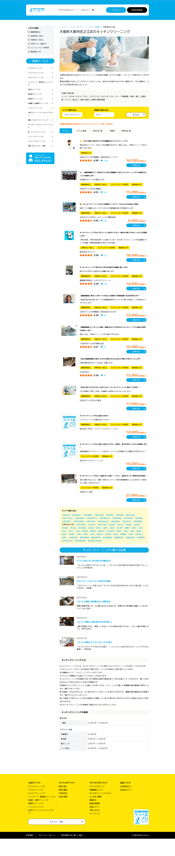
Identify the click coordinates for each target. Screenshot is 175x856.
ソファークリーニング (37, 144)
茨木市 (118, 545)
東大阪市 (89, 551)
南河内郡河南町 (93, 558)
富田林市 (65, 548)
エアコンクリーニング (37, 74)
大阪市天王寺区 (68, 532)
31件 (106, 256)
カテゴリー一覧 (87, 10)
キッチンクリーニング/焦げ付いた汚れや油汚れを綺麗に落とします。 (108, 268)
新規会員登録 (137, 10)
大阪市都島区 (78, 529)
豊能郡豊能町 (80, 554)
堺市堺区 (65, 542)
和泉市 (108, 548)
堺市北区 (111, 542)
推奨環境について (96, 807)
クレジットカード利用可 (40, 49)
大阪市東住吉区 (119, 535)
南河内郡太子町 (79, 558)
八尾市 (125, 545)
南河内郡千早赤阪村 (110, 558)
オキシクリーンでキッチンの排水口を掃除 (102, 598)
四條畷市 (105, 551)
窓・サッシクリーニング (38, 139)
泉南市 (97, 551)
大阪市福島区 (90, 529)
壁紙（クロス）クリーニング (39, 126)
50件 (105, 222)
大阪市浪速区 (81, 532)
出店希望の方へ (126, 804)
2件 (105, 383)
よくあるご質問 (95, 814)
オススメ (66, 132)
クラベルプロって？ (67, 10)
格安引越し (63, 804)
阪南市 (132, 551)
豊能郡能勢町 (92, 554)
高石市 (72, 551)
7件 (105, 319)
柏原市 (123, 548)
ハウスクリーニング (36, 69)
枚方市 (110, 545)
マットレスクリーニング (38, 149)
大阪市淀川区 (67, 538)
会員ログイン (94, 824)
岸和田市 (131, 542)
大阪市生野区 (136, 532)
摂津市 (64, 551)
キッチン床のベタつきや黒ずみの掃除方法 (102, 578)
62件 (105, 193)
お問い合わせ (94, 827)
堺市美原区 (121, 542)
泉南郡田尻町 (130, 554)
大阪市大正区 (138, 529)
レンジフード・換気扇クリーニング (39, 86)
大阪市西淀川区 (95, 532)
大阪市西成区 (132, 535)
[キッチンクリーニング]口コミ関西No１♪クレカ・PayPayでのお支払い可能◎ (114, 205)
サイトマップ (94, 831)
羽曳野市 (131, 548)
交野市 (114, 551)
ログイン (116, 10)
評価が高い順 (133, 132)
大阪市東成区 (123, 532)
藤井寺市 (80, 551)
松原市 (93, 548)
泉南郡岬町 (66, 558)
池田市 (64, 545)
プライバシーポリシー (47, 852)
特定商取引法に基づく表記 (72, 852)
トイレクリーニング (36, 113)
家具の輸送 (63, 807)
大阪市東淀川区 (110, 532)
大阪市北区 (119, 538)
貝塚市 (95, 545)
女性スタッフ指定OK (39, 45)
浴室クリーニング (35, 93)
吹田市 (72, 545)
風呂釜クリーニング (36, 98)
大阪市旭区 (66, 535)
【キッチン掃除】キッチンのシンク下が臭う (103, 659)
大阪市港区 (126, 529)
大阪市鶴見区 (80, 538)
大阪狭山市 (123, 551)
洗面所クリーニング (36, 103)
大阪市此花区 (103, 529)
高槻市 (88, 545)
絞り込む (136, 115)
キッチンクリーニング (37, 79)
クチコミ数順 (83, 132)
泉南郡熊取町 (118, 554)
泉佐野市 (133, 545)
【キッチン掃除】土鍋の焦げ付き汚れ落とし (103, 639)
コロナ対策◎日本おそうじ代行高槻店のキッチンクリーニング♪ (108, 142)
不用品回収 (63, 810)
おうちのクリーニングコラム (100, 810)
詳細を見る (136, 166)
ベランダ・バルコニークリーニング (39, 133)
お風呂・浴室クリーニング (38, 817)
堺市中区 (74, 542)
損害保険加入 (36, 33)
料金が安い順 (101, 132)
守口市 (103, 545)
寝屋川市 (74, 548)
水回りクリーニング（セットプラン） (39, 119)
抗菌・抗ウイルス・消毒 (38, 154)
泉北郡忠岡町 (105, 554)
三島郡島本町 (67, 554)
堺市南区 (102, 542)
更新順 (117, 132)
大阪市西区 (115, 529)
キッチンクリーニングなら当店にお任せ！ (97, 426)
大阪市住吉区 (105, 535)
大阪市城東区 (78, 535)
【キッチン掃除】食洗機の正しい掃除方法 (102, 618)
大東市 (101, 548)
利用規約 (29, 852)
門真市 (139, 548)
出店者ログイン (126, 807)
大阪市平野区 (107, 538)
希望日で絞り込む (101, 111)
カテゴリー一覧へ (57, 839)
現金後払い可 (36, 53)
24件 (106, 285)
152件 (105, 161)
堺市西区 (92, 542)
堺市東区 (83, 542)
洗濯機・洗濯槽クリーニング (39, 108)
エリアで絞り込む (69, 111)
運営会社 (92, 817)
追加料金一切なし (37, 37)
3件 (104, 351)
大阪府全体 (66, 529)
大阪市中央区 (130, 538)
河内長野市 (84, 548)
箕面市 (116, 548)
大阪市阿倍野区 (91, 535)
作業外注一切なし (37, 41)
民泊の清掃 (63, 814)
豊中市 (139, 542)
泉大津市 (80, 545)
